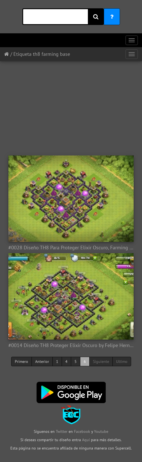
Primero (21, 361)
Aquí (86, 439)
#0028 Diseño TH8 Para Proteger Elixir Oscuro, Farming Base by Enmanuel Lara (71, 248)
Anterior (42, 361)
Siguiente (101, 361)
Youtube (101, 431)
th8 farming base (51, 54)
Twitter (62, 431)
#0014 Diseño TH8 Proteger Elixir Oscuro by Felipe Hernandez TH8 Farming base (71, 345)
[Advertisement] (71, 105)
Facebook (82, 431)
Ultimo (121, 361)
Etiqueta (22, 54)
